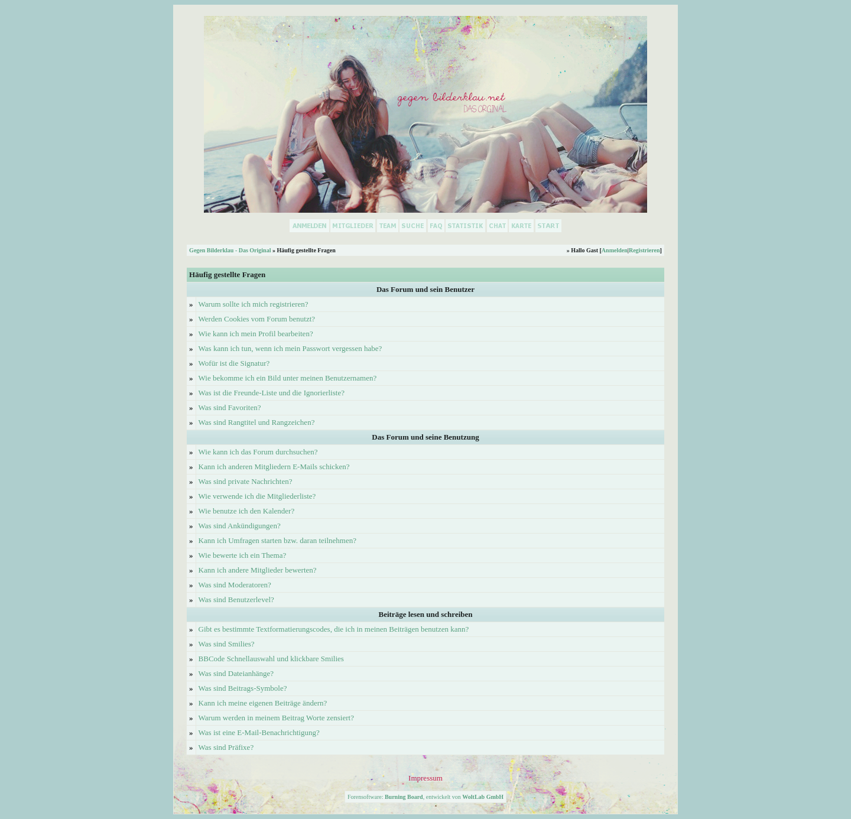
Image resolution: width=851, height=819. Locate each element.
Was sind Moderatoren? (235, 584)
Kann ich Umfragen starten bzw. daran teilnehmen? (277, 540)
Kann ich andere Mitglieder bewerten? (258, 570)
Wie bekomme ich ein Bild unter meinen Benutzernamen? (288, 377)
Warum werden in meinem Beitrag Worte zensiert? (276, 717)
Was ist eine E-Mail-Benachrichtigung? (259, 732)
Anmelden (615, 250)
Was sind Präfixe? (226, 747)
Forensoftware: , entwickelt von (425, 797)
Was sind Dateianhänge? (236, 673)
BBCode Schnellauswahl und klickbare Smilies (271, 658)
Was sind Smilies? (227, 643)
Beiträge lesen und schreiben (425, 614)
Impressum (425, 778)
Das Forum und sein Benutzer (425, 289)
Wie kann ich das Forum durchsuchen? (258, 451)
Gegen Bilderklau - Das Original (230, 250)
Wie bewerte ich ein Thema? (243, 555)
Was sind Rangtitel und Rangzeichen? (257, 422)
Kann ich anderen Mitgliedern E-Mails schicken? (274, 466)
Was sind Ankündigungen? (240, 525)
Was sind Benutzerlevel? (236, 599)
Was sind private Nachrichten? (246, 481)
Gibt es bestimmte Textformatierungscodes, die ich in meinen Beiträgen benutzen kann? (334, 629)
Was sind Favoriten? (230, 407)
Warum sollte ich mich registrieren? (253, 304)
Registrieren (644, 250)
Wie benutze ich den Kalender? (247, 510)
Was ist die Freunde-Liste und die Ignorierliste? (272, 392)
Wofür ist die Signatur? (234, 363)
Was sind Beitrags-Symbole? (243, 688)
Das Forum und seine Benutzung (425, 437)
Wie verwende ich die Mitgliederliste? (257, 496)
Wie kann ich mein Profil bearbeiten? (256, 333)
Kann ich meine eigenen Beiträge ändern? (263, 702)
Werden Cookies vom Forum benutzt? (257, 318)
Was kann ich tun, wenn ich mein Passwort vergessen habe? (290, 348)
